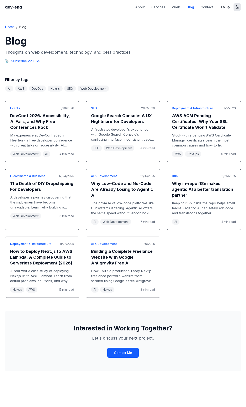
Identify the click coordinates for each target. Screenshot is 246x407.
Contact (207, 7)
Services (158, 7)
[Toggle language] (226, 7)
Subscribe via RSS (22, 60)
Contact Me (123, 353)
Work (176, 7)
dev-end (13, 7)
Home (10, 27)
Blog (190, 7)
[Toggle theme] (237, 7)
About (140, 7)
